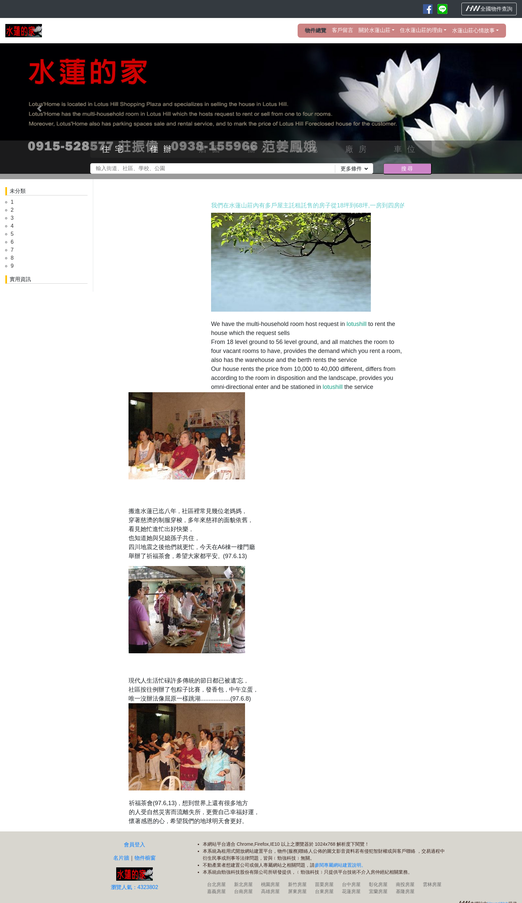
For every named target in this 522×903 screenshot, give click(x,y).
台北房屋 (216, 884)
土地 (309, 149)
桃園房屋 (270, 884)
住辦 (163, 149)
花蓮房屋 (351, 891)
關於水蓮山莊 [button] (375, 30)
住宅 (115, 149)
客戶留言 (342, 30)
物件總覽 (315, 30)
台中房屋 (351, 884)
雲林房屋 (432, 884)
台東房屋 (324, 891)
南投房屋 (405, 884)
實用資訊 (20, 279)
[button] (39, 108)
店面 (212, 149)
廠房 (358, 149)
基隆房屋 (405, 891)
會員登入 (134, 844)
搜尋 (407, 168)
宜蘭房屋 (378, 891)
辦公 (261, 149)
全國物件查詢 (489, 9)
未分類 (18, 191)
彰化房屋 (378, 884)
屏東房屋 (297, 891)
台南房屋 (243, 891)
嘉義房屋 (216, 891)
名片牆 (121, 858)
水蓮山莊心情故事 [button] (473, 30)
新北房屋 (243, 884)
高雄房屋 (270, 891)
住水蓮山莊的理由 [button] (421, 30)
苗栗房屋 (324, 884)
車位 (407, 149)
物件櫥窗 (145, 858)
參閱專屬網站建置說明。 (340, 865)
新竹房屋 (297, 884)
